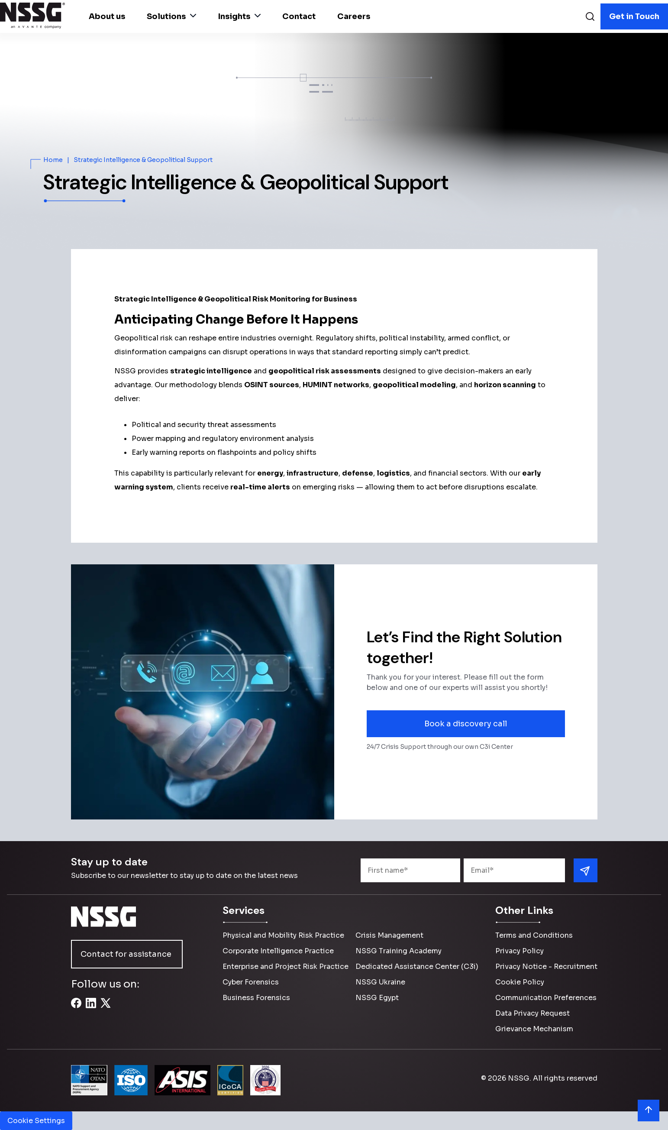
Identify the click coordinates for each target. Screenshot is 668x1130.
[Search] (590, 17)
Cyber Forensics (251, 982)
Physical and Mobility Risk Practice (283, 935)
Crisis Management (389, 935)
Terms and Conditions (534, 935)
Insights (239, 16)
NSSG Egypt (377, 997)
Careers (353, 16)
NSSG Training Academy (398, 950)
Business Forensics (256, 997)
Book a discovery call (465, 724)
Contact (299, 16)
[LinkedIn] (91, 1007)
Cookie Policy (519, 982)
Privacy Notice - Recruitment (546, 966)
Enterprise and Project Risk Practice (286, 966)
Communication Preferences (546, 997)
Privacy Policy (519, 950)
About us (107, 16)
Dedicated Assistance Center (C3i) (416, 966)
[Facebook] (76, 1007)
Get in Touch (634, 16)
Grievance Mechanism (534, 1028)
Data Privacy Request (532, 1013)
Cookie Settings (36, 1120)
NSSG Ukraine (380, 982)
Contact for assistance (126, 954)
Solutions (171, 16)
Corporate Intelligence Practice (278, 950)
